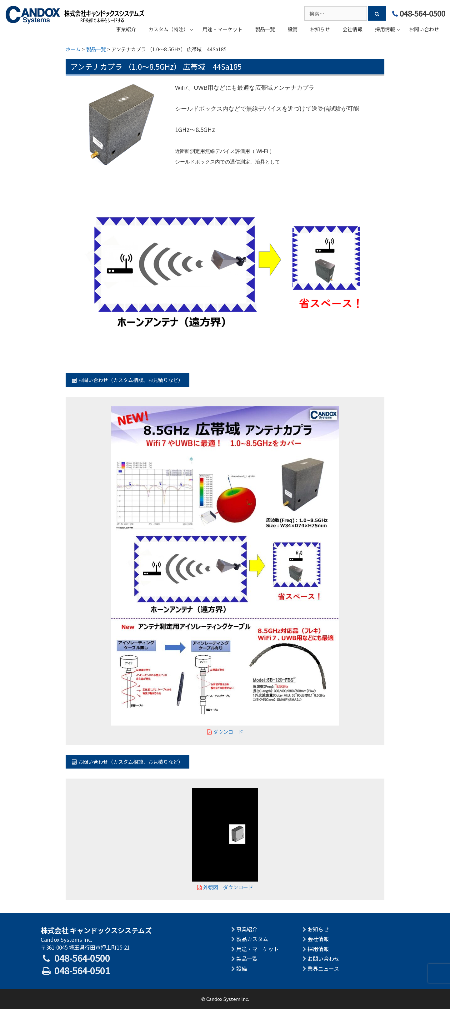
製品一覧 (247, 958)
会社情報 (318, 939)
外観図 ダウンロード (225, 887)
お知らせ (318, 929)
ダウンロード (225, 731)
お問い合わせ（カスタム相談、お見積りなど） (127, 380)
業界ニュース (323, 968)
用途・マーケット (257, 949)
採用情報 (318, 949)
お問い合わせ (323, 958)
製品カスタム (252, 939)
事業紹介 (247, 929)
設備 (241, 968)
